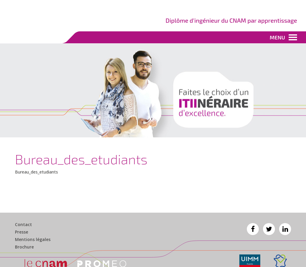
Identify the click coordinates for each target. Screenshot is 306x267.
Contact (23, 224)
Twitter (269, 229)
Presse (21, 232)
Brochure (24, 246)
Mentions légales (33, 239)
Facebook (253, 229)
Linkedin (285, 229)
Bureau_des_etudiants (36, 172)
